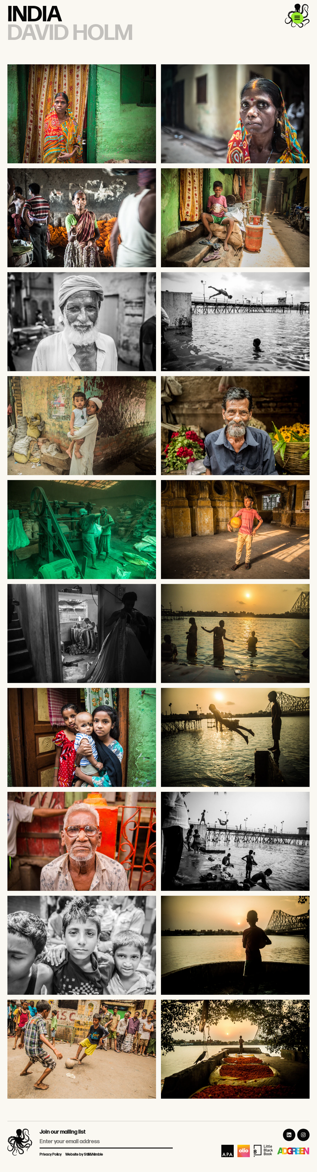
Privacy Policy (51, 1154)
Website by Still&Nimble (84, 1154)
